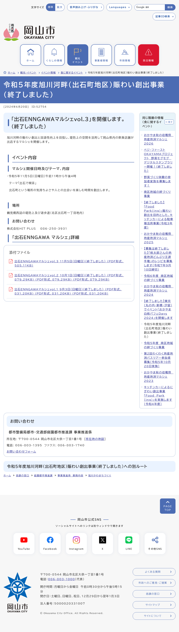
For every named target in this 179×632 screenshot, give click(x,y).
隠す (170, 122)
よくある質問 (153, 572)
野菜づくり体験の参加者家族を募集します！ (157, 181)
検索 (170, 7)
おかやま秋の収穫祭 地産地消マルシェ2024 (158, 290)
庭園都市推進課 (43, 475)
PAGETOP (167, 508)
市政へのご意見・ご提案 (152, 583)
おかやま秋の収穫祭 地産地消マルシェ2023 (158, 376)
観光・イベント (28, 72)
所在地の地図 (95, 439)
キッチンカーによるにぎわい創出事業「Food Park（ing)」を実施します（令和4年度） (158, 395)
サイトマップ (152, 605)
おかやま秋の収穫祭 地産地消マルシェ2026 (158, 139)
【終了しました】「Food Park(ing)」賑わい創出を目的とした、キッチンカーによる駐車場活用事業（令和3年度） (158, 215)
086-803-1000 (61, 579)
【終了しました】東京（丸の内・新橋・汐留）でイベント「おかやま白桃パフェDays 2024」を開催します (158, 309)
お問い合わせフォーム (21, 451)
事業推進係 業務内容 (70, 475)
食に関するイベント (72, 72)
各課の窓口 (22, 475)
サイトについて (153, 616)
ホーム (11, 72)
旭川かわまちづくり (99, 475)
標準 (50, 7)
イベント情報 (48, 72)
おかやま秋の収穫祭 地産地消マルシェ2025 (158, 238)
